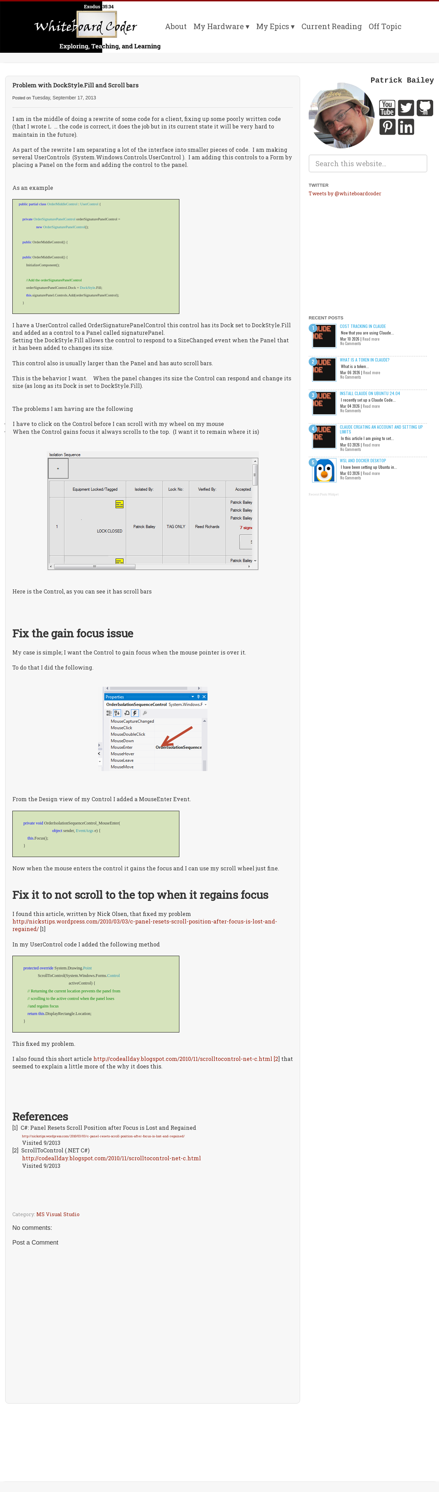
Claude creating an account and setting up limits (381, 429)
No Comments (350, 343)
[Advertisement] (152, 1429)
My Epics (272, 26)
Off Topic (385, 26)
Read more (371, 339)
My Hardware (218, 26)
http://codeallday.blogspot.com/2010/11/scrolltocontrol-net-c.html (111, 1158)
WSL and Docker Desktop (363, 460)
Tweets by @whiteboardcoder (345, 193)
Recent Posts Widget (324, 494)
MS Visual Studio (58, 1214)
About (176, 26)
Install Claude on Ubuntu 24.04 (370, 393)
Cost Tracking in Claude (363, 326)
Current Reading (331, 26)
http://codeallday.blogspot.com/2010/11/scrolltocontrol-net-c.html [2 (185, 1058)
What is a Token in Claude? (365, 360)
